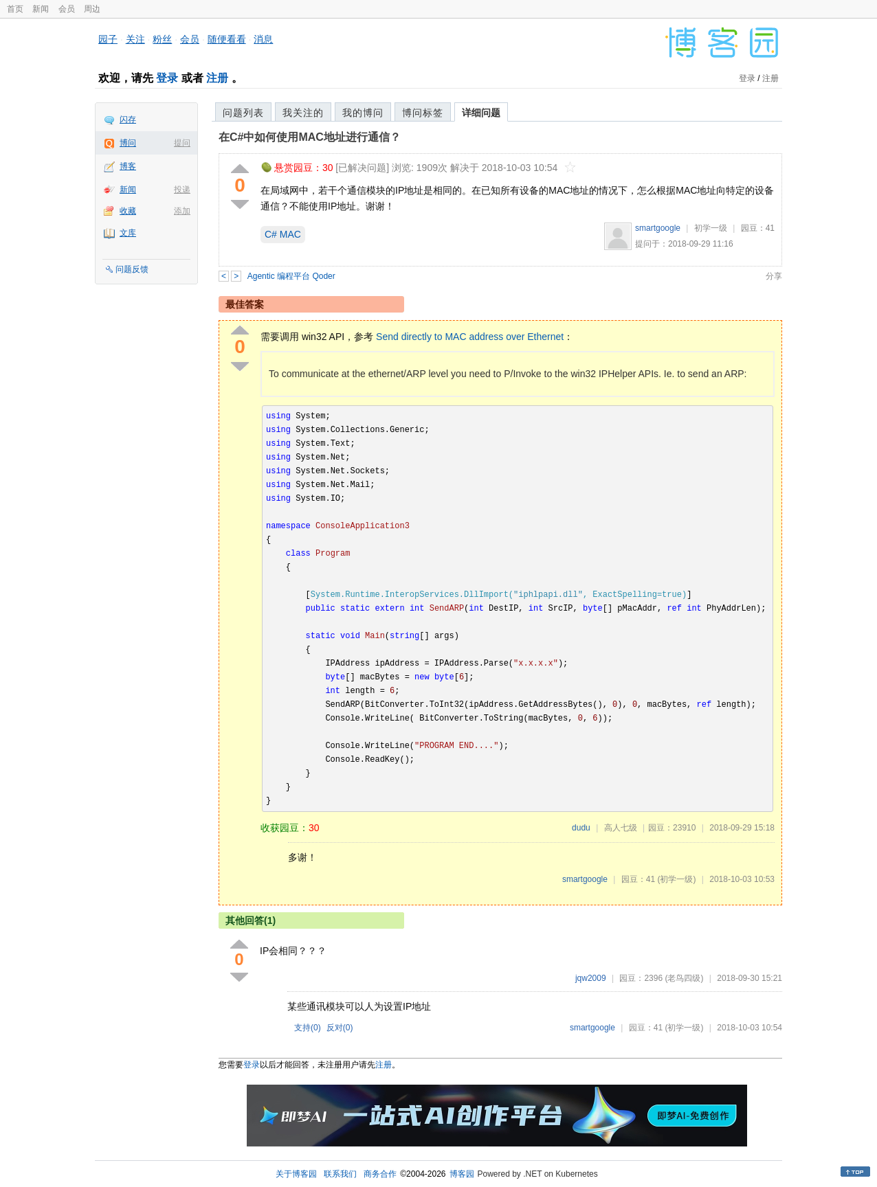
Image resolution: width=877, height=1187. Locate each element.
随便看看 (227, 39)
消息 (263, 39)
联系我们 (340, 1174)
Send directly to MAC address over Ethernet (470, 336)
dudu (581, 828)
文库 (128, 233)
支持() (307, 1027)
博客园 (461, 1174)
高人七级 (620, 828)
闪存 (128, 119)
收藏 (128, 211)
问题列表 (243, 112)
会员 (66, 9)
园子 (108, 39)
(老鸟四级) (684, 978)
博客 (128, 166)
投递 (182, 189)
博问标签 (422, 112)
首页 (15, 9)
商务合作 (380, 1174)
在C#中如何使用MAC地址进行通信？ (310, 137)
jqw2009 (590, 978)
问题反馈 (131, 269)
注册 (217, 78)
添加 (182, 211)
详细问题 (481, 112)
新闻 (40, 9)
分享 (774, 276)
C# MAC (283, 234)
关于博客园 (296, 1174)
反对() (339, 1027)
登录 (167, 78)
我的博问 (363, 112)
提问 (182, 143)
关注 (135, 39)
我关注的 (303, 112)
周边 (92, 9)
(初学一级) (676, 879)
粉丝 (162, 39)
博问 (128, 143)
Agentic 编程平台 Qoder (291, 276)
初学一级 (710, 228)
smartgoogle (657, 228)
